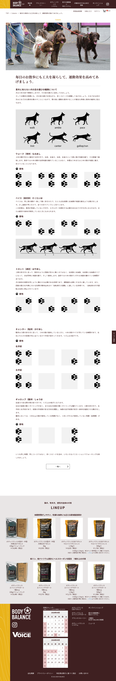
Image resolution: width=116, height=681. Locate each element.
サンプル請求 (114, 337)
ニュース (91, 623)
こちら (90, 553)
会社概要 (31, 673)
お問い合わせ (83, 673)
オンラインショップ (95, 607)
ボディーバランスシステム (78, 624)
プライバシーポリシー (45, 673)
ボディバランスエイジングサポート (79, 614)
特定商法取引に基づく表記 (66, 673)
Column (14, 13)
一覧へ (58, 466)
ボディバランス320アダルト (77, 608)
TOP (7, 13)
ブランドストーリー (79, 618)
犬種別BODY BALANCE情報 (95, 619)
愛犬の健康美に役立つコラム (94, 614)
